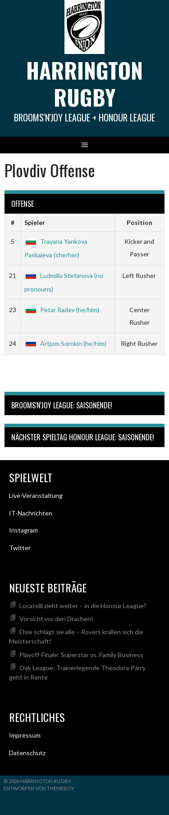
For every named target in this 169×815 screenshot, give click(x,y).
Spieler (34, 222)
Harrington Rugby (84, 83)
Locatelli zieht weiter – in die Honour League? (82, 605)
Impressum (25, 735)
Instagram (23, 530)
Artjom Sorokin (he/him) (65, 343)
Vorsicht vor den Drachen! (56, 618)
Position (139, 222)
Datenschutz (27, 753)
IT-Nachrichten (30, 513)
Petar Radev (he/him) (61, 309)
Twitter (20, 547)
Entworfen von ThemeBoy (39, 788)
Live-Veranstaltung (36, 495)
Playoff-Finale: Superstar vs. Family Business (81, 654)
